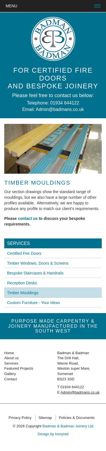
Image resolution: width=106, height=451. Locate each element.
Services (18, 243)
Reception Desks (22, 283)
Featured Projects (18, 368)
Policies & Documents (76, 418)
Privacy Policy (19, 418)
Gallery (10, 374)
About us (11, 358)
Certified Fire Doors (24, 253)
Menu (11, 6)
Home (9, 353)
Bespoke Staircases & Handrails (35, 273)
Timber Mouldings (22, 293)
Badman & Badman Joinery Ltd (67, 426)
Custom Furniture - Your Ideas (33, 302)
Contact (10, 379)
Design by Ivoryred (53, 434)
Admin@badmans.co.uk (60, 109)
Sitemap (45, 418)
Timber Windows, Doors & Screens (37, 263)
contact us (28, 218)
